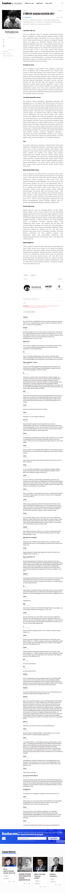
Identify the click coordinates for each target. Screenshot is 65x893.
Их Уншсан (7, 53)
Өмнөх (25, 10)
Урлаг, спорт (48, 3)
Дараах (60, 10)
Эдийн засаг (39, 3)
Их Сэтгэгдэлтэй (8, 56)
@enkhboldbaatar (11, 33)
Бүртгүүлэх (53, 838)
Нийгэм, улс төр (29, 3)
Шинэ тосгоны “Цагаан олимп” (39, 876)
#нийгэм (26, 275)
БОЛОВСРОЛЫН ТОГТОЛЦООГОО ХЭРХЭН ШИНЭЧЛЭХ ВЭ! (25, 877)
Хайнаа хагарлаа (53, 875)
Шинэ (5, 51)
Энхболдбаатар (27, 17)
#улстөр (6, 876)
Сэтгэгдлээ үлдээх (29, 312)
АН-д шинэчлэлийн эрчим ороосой (9, 871)
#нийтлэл (33, 275)
